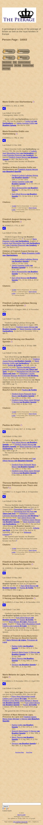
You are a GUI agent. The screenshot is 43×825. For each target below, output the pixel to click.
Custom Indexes (24, 62)
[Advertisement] (21, 86)
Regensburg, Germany (22, 509)
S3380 (14, 206)
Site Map (18, 65)
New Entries (7, 62)
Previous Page (28, 65)
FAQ (14, 62)
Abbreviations (8, 65)
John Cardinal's (17, 821)
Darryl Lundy (21, 815)
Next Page (6, 68)
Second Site (24, 821)
